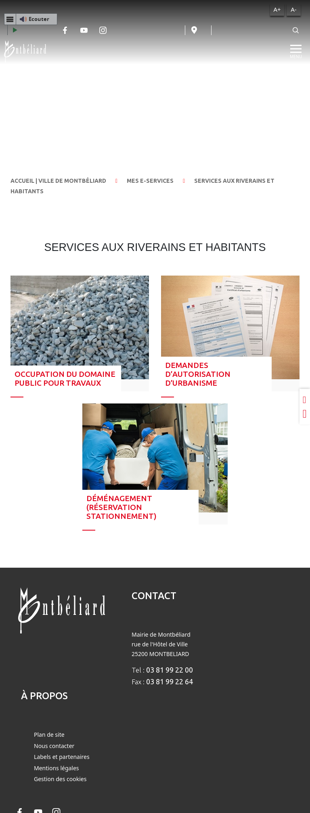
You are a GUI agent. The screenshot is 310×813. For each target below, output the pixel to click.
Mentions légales (56, 768)
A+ (277, 9)
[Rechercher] (296, 30)
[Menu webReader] (10, 19)
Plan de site (49, 734)
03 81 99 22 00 (169, 670)
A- (293, 9)
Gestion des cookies (60, 779)
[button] (30, 19)
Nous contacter (54, 746)
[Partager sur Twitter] (305, 414)
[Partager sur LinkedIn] (305, 399)
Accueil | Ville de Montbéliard (58, 181)
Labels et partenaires (62, 757)
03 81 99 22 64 (169, 681)
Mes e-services (150, 181)
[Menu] (296, 52)
